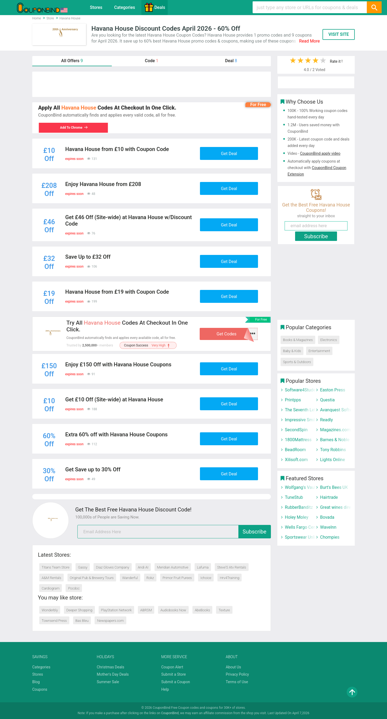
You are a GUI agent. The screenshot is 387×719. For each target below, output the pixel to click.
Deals (154, 7)
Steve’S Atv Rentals (231, 567)
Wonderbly (50, 610)
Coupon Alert (172, 667)
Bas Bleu (82, 621)
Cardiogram (50, 588)
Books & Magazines (298, 340)
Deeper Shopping (79, 610)
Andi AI (143, 567)
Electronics (328, 340)
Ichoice (205, 578)
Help (165, 689)
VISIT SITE (338, 34)
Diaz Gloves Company (112, 567)
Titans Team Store (55, 567)
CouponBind (169, 713)
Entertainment (319, 351)
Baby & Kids (292, 351)
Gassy (82, 567)
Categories (124, 7)
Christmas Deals (110, 667)
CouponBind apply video (320, 153)
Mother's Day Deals (113, 674)
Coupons (39, 689)
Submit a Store (173, 674)
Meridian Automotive (172, 567)
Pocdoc (74, 588)
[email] (174, 531)
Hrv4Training (229, 578)
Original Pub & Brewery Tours (92, 578)
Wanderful (130, 578)
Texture (224, 610)
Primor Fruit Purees (177, 578)
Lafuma (203, 567)
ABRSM (146, 610)
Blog (36, 682)
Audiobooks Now (173, 610)
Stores (96, 7)
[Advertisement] (151, 84)
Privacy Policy (237, 674)
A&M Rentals (51, 578)
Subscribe (254, 531)
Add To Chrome (73, 127)
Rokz (150, 578)
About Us (233, 667)
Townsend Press (54, 621)
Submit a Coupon (175, 682)
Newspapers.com (110, 621)
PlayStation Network (116, 610)
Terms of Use (237, 682)
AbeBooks (202, 610)
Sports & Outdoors (297, 362)
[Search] (374, 7)
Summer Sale (108, 682)
